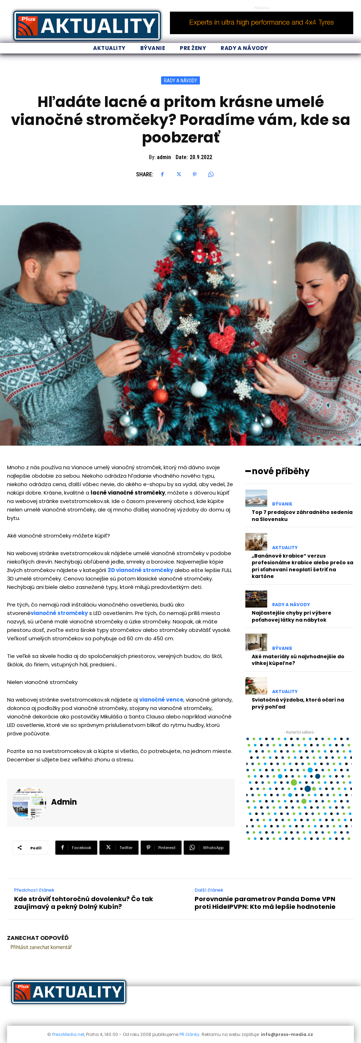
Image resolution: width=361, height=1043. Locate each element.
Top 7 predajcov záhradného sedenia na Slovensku (302, 516)
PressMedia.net (68, 1034)
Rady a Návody (180, 80)
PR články (189, 1034)
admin (164, 157)
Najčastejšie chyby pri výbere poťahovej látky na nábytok (291, 616)
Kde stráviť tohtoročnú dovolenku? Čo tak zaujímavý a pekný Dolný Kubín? (83, 902)
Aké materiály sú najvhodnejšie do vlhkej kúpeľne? (298, 660)
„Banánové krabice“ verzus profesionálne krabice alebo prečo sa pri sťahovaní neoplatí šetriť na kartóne (302, 566)
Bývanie (282, 504)
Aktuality (285, 548)
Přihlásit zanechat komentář (41, 947)
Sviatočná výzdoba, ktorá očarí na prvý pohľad (298, 703)
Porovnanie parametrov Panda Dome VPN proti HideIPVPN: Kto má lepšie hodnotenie (265, 902)
